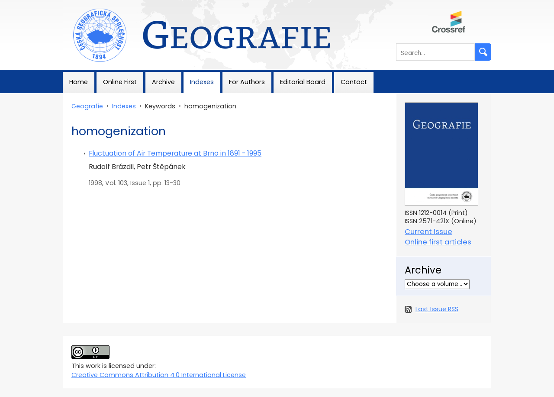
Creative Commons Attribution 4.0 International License (158, 375)
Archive (163, 82)
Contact (354, 82)
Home (78, 82)
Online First (120, 82)
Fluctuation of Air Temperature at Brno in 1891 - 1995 (175, 153)
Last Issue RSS (437, 309)
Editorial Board (302, 82)
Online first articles (438, 242)
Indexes (202, 82)
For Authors (247, 82)
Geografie (78, 4)
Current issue (428, 232)
